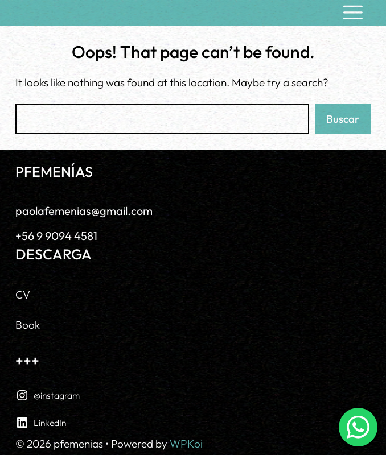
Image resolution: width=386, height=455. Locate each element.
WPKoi (186, 443)
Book (27, 325)
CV (22, 294)
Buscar (342, 119)
